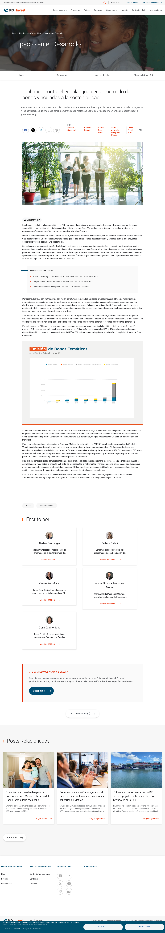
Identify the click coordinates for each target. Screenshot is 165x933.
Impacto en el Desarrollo (53, 33)
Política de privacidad (12, 929)
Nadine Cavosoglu (72, 128)
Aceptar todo (144, 927)
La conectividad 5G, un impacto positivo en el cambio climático (61, 286)
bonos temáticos (46, 506)
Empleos (33, 884)
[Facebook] (60, 876)
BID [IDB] (31, 920)
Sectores (98, 10)
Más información (49, 559)
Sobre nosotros (60, 10)
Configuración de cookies (32, 929)
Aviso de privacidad (114, 921)
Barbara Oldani (87, 128)
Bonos (28, 506)
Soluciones (111, 10)
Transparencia (132, 3)
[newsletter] (69, 891)
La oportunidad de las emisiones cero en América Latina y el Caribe (63, 281)
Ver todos (15, 837)
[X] (60, 883)
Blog (3, 874)
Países (87, 10)
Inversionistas (155, 10)
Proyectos (75, 10)
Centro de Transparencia (40, 874)
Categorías (62, 75)
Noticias (4, 879)
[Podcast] (60, 891)
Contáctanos (35, 879)
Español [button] (114, 2)
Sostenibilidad (138, 10)
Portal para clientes (152, 3)
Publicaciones (7, 884)
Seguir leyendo (44, 818)
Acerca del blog (102, 75)
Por (69, 125)
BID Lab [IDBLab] (39, 920)
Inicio (14, 33)
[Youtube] (69, 883)
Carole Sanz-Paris (101, 130)
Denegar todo (103, 927)
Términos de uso (97, 921)
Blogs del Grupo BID (143, 75)
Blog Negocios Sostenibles (30, 33)
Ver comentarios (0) (80, 713)
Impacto (124, 10)
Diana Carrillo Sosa (131, 130)
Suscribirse (42, 690)
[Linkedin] (69, 876)
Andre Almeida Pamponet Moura (116, 131)
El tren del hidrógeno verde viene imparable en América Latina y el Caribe (65, 276)
